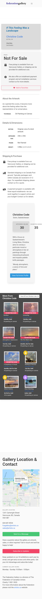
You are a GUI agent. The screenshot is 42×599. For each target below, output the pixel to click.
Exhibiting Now (11, 313)
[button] (31, 3)
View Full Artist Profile (20, 275)
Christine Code (14, 36)
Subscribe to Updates (21, 551)
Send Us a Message (21, 534)
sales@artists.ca (9, 528)
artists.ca (17, 587)
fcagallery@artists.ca (10, 526)
